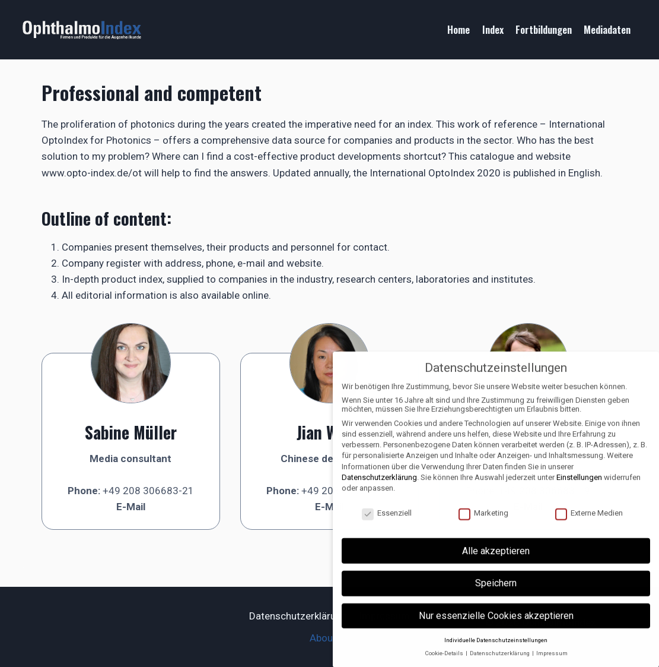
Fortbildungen (543, 29)
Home (458, 29)
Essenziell (387, 521)
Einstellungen (579, 485)
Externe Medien (589, 521)
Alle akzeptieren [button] (496, 559)
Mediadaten (607, 29)
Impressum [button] (552, 662)
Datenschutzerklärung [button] (500, 662)
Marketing (483, 521)
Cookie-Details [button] (444, 662)
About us (329, 638)
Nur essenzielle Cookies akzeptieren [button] (496, 624)
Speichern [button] (496, 592)
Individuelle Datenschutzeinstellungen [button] (495, 648)
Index (493, 29)
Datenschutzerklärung (298, 616)
